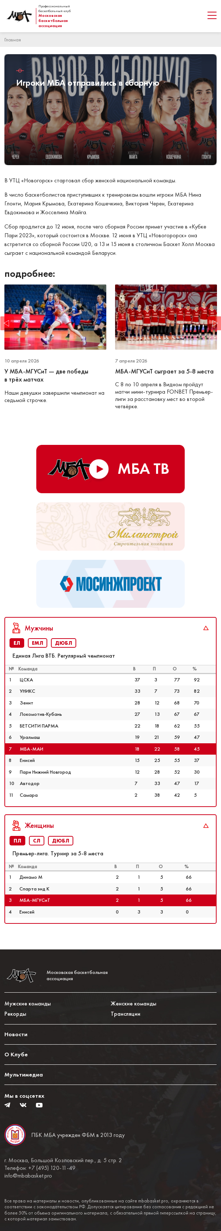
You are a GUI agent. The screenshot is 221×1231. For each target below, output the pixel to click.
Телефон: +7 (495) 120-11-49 (39, 1168)
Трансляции (125, 1014)
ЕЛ (17, 643)
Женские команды (133, 1003)
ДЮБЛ (63, 643)
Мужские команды (27, 1003)
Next (214, 323)
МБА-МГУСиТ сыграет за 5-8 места (165, 371)
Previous (7, 323)
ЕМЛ (37, 643)
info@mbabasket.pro (28, 1175)
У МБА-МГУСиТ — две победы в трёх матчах (46, 375)
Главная (12, 39)
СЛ (36, 840)
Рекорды (15, 1014)
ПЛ (17, 840)
